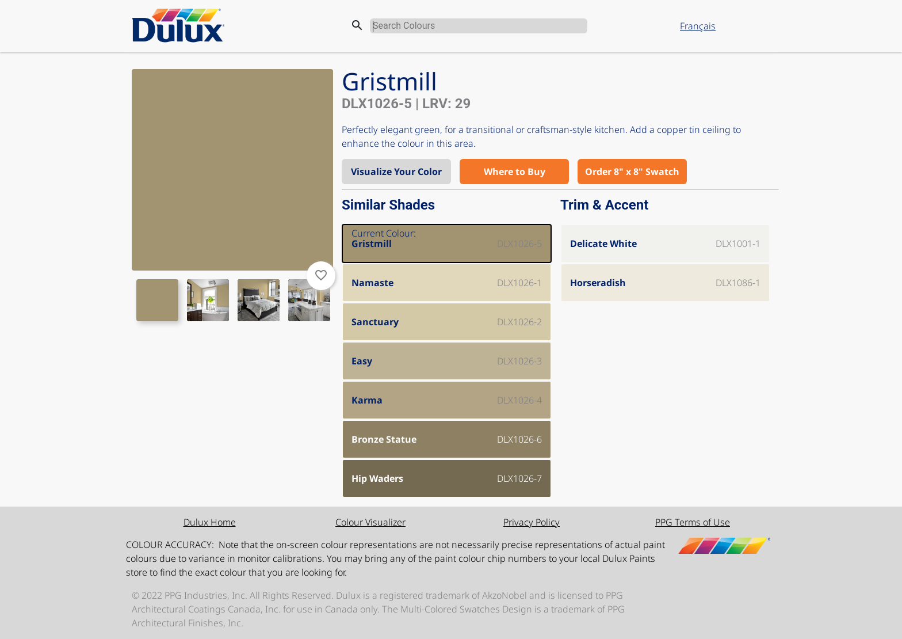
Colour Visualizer (370, 522)
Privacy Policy (531, 522)
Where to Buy (514, 171)
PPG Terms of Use (692, 522)
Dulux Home (210, 522)
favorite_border (321, 275)
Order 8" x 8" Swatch (632, 171)
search (357, 25)
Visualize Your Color (396, 171)
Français (698, 26)
